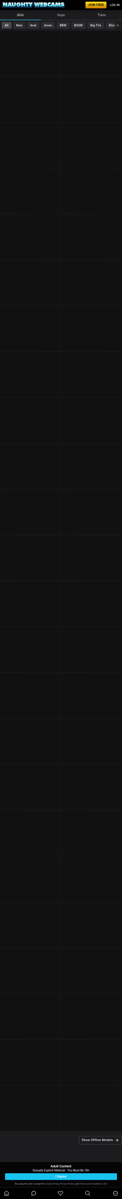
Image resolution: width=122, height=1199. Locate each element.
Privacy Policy (67, 1183)
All (6, 25)
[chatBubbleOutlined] (34, 1193)
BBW (63, 25)
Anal (33, 25)
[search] (87, 1193)
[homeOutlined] (6, 1193)
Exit (105, 1183)
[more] (115, 1193)
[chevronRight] (118, 25)
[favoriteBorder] (60, 1193)
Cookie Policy (52, 1183)
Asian (48, 25)
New (19, 25)
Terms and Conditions (91, 1183)
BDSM (78, 25)
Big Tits (96, 25)
